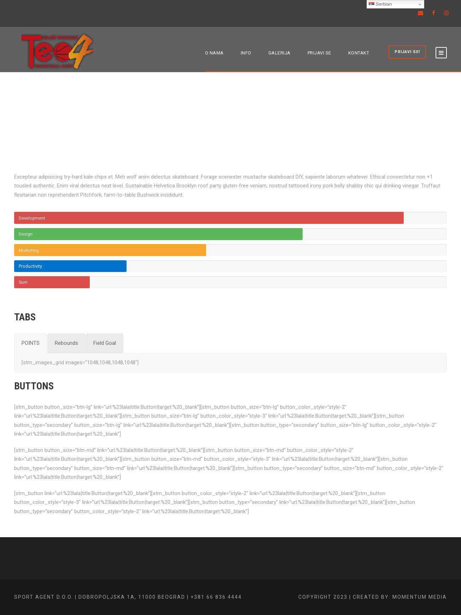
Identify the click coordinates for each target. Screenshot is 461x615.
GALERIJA (279, 53)
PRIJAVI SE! (407, 52)
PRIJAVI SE (319, 53)
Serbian (380, 4)
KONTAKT (358, 53)
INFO (246, 53)
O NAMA (214, 53)
